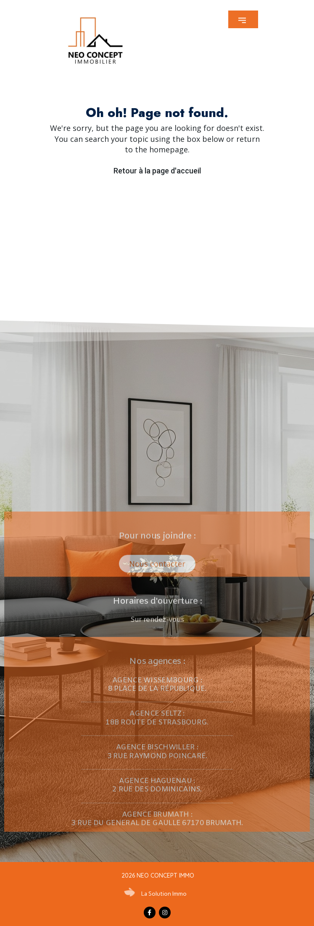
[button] (243, 19)
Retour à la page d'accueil (157, 170)
